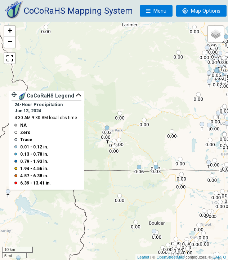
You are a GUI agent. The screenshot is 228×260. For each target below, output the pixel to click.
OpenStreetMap (170, 257)
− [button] (10, 42)
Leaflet (143, 257)
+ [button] (10, 31)
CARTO (219, 257)
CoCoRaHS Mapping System (78, 11)
